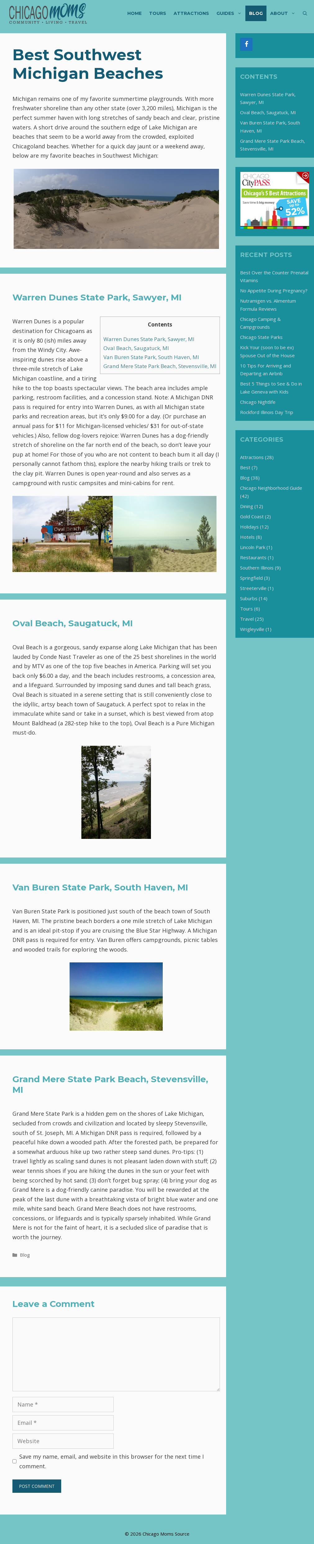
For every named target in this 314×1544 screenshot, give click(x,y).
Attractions (191, 13)
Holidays (249, 527)
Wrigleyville (252, 629)
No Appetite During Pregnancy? (273, 290)
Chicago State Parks (261, 337)
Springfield (251, 578)
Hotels (247, 537)
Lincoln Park (252, 547)
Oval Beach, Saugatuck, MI (136, 348)
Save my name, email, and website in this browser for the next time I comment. (111, 1461)
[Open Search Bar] (305, 13)
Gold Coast (252, 516)
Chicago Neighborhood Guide (271, 488)
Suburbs (248, 598)
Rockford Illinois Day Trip (266, 412)
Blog (256, 13)
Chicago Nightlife (257, 402)
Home (134, 13)
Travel (247, 619)
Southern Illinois (257, 568)
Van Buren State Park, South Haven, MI (151, 357)
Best (245, 467)
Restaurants (253, 557)
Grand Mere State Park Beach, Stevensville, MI (159, 366)
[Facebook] (246, 44)
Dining (246, 506)
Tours (157, 13)
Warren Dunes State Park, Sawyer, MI (148, 339)
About (284, 13)
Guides (230, 13)
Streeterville (253, 588)
